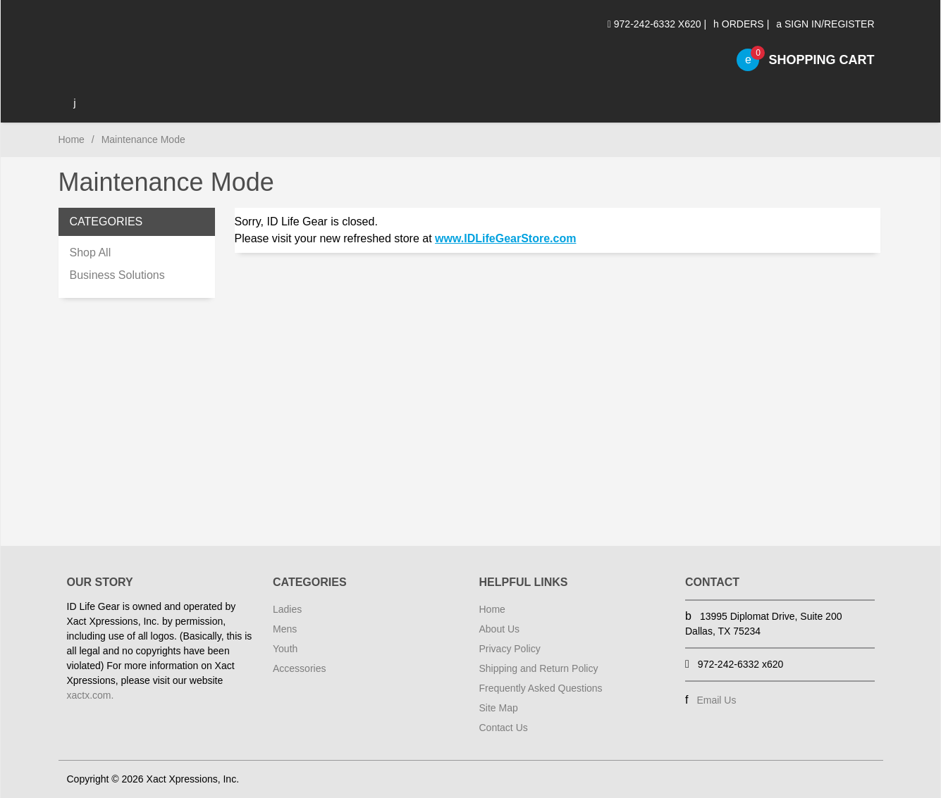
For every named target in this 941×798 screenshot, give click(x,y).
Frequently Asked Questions (541, 688)
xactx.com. (90, 695)
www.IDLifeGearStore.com (505, 238)
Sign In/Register (825, 24)
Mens (285, 629)
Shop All (90, 252)
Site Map (498, 707)
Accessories (299, 668)
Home (72, 139)
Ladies (287, 609)
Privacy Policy (510, 648)
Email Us (716, 700)
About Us (499, 629)
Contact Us (503, 727)
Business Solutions (117, 275)
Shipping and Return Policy (538, 668)
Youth (285, 648)
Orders (738, 24)
